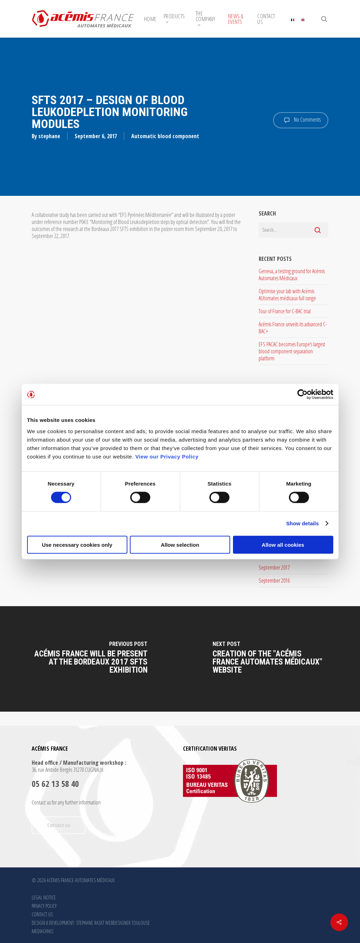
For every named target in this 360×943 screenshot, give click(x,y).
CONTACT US (42, 914)
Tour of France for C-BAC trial (285, 311)
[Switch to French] (293, 19)
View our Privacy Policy (167, 456)
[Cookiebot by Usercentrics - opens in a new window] (302, 394)
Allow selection (180, 544)
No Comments (301, 120)
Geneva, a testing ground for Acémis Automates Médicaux (292, 274)
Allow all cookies (283, 544)
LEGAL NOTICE (44, 897)
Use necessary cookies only (77, 544)
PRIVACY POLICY (44, 906)
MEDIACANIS (42, 931)
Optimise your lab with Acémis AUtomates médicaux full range (287, 294)
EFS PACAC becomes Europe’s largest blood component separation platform (292, 351)
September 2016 (274, 580)
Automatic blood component (165, 136)
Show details (302, 523)
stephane (49, 136)
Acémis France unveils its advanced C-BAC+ (293, 327)
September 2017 (274, 567)
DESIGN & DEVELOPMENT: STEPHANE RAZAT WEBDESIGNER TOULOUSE (91, 922)
